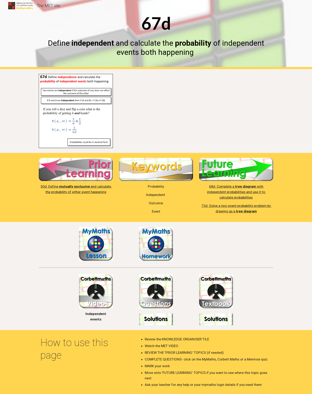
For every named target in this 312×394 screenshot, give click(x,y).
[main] (156, 34)
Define (53, 186)
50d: (44, 186)
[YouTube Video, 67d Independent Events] (206, 111)
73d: (205, 206)
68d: (213, 186)
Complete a (226, 186)
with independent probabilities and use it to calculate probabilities (236, 191)
